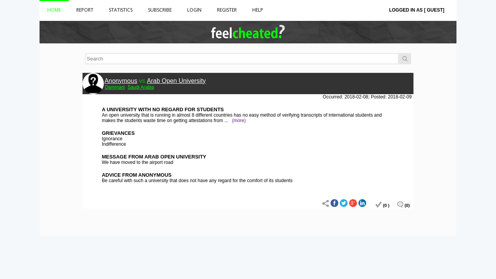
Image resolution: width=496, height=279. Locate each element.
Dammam (115, 87)
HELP (257, 10)
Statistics (121, 10)
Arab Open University (176, 81)
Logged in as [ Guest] (416, 10)
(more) (239, 120)
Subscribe (160, 10)
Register (227, 10)
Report (84, 10)
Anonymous (121, 81)
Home (54, 10)
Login (194, 10)
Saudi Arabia (140, 87)
